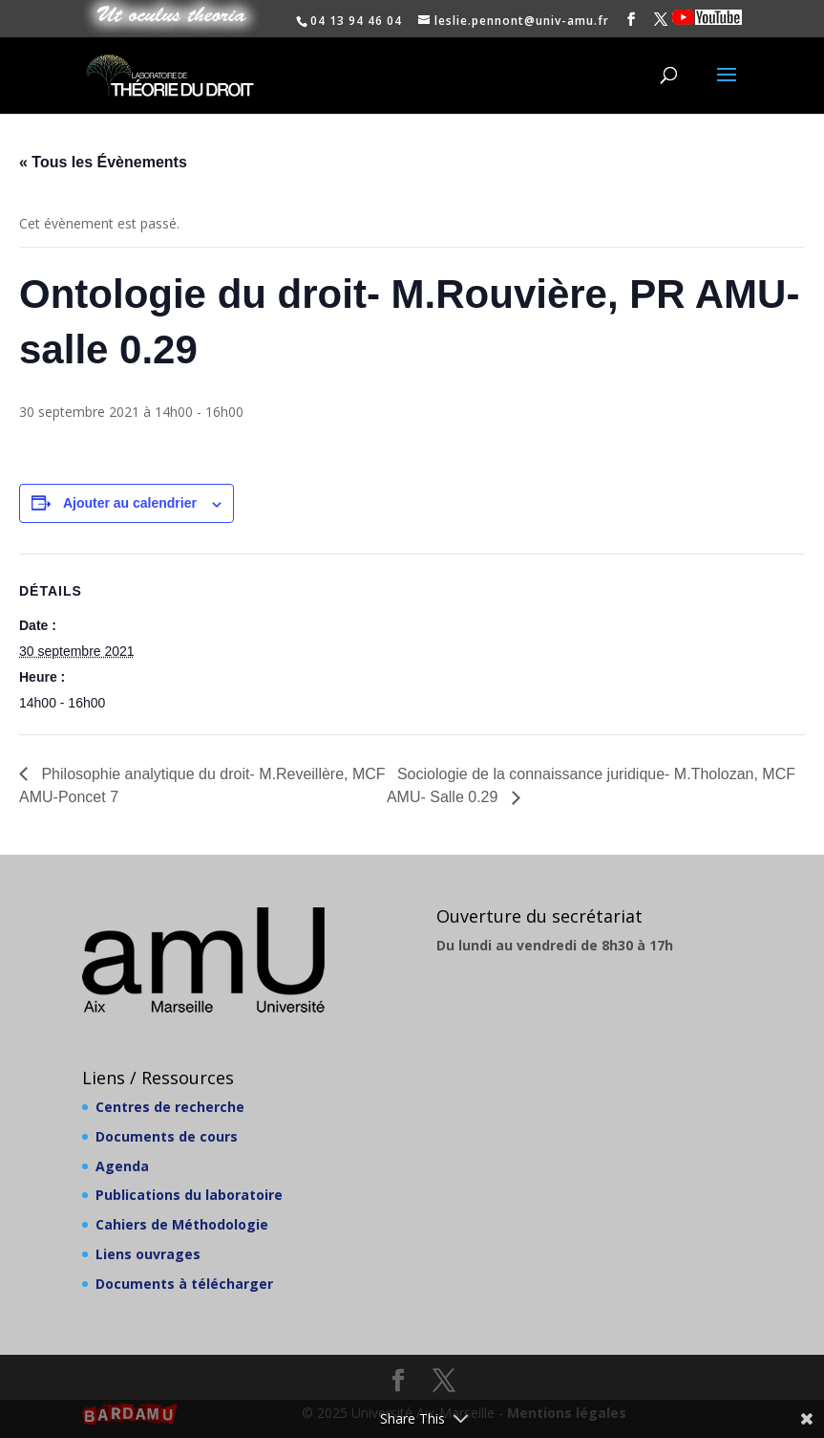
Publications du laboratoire (189, 1195)
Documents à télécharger (184, 1284)
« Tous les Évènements (103, 162)
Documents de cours (166, 1136)
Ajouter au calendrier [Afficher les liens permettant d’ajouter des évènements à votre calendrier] (130, 503)
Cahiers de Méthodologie (181, 1224)
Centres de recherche (169, 1107)
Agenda (122, 1166)
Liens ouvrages (148, 1254)
